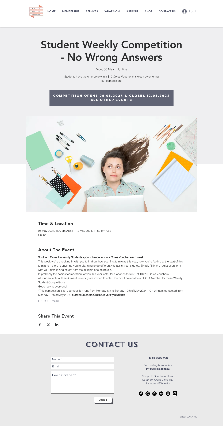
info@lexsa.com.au (158, 368)
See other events (111, 100)
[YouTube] (161, 393)
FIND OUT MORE (49, 301)
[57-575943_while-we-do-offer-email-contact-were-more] (175, 393)
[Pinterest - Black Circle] (154, 393)
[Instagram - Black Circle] (147, 393)
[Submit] (103, 400)
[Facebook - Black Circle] (141, 393)
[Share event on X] (48, 324)
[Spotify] (168, 393)
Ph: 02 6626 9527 (158, 357)
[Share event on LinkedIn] (57, 324)
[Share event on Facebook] (39, 324)
